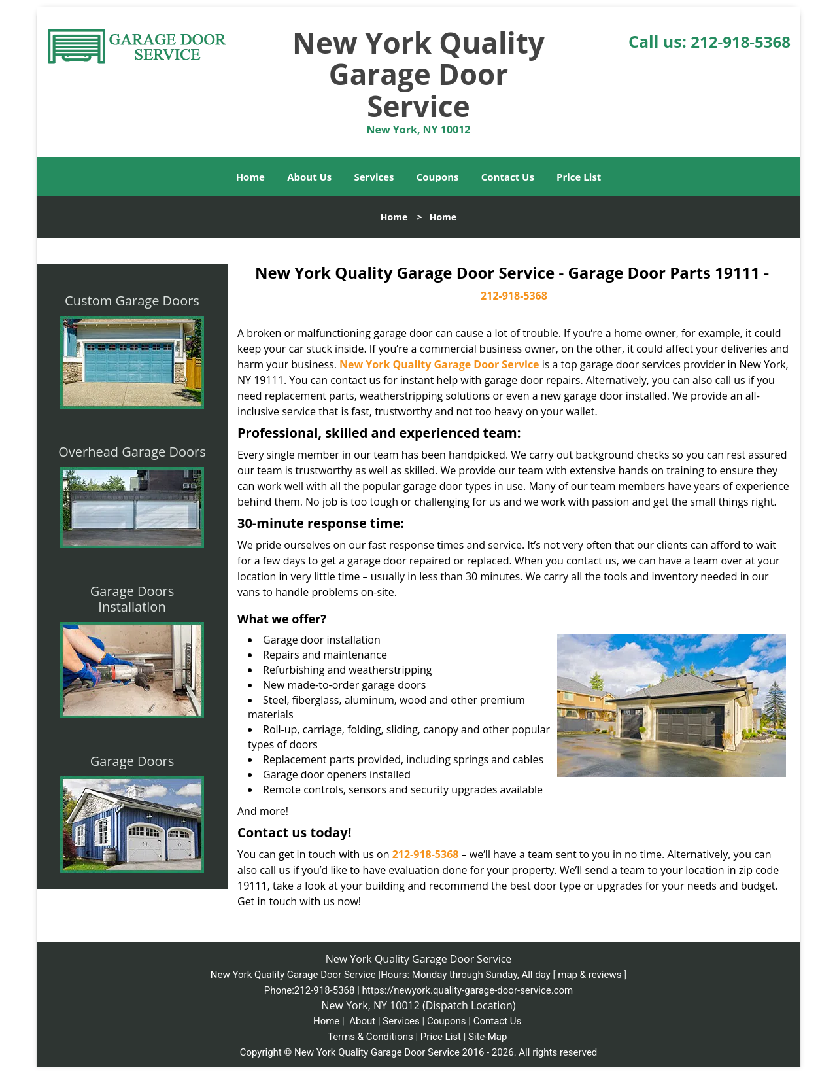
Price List (578, 176)
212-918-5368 (741, 41)
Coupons (438, 176)
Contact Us (507, 176)
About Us (309, 176)
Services (374, 176)
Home (250, 176)
